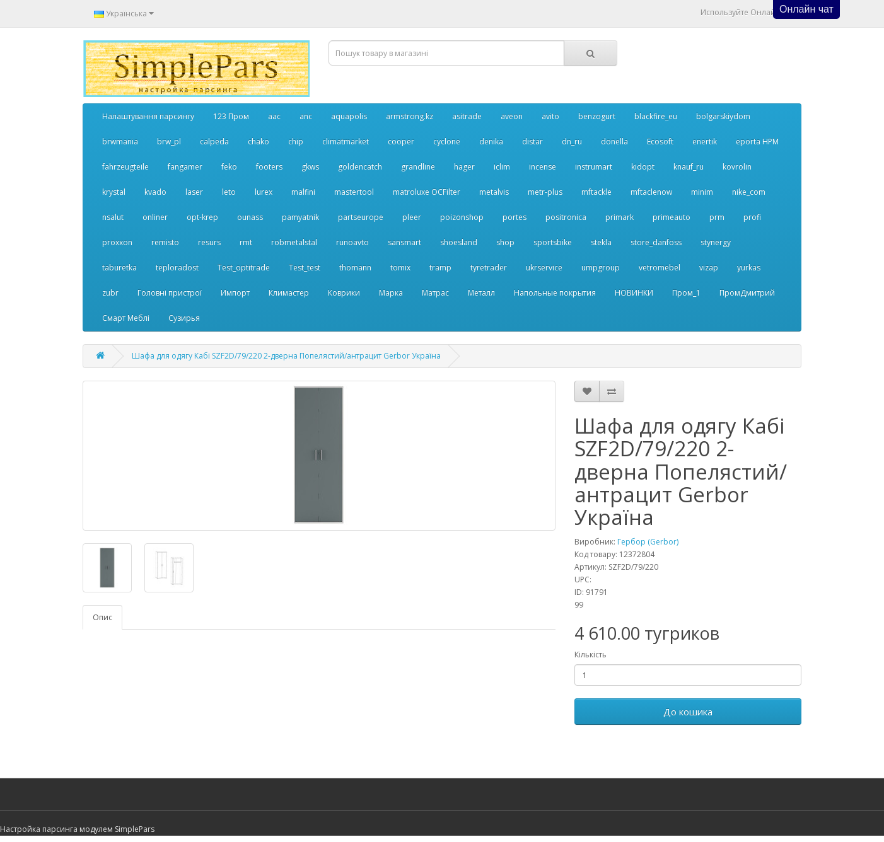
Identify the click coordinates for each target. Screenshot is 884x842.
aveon (512, 116)
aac (274, 116)
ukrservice (544, 267)
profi (752, 217)
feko (229, 166)
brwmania (120, 141)
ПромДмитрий (747, 292)
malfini (303, 192)
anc (306, 116)
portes (514, 217)
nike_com (748, 192)
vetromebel (659, 267)
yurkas (748, 267)
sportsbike (552, 242)
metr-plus (545, 192)
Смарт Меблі (125, 318)
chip (295, 141)
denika (491, 141)
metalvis (494, 192)
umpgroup (600, 267)
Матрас (435, 292)
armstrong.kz (409, 116)
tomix (400, 267)
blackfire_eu (655, 116)
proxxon (117, 242)
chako (258, 141)
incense (542, 166)
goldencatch (360, 166)
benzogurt (596, 116)
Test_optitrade (244, 267)
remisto (165, 242)
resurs (209, 242)
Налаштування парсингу (148, 116)
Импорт (235, 292)
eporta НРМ (757, 141)
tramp (440, 267)
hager (464, 166)
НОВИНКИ (634, 292)
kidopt (642, 166)
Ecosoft (660, 141)
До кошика (687, 711)
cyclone (446, 141)
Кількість (590, 654)
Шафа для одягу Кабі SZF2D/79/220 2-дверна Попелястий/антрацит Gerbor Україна (286, 355)
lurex (263, 192)
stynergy (716, 242)
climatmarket (345, 141)
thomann (355, 267)
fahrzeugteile (125, 166)
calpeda (214, 141)
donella (614, 141)
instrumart (593, 166)
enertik (704, 141)
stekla (601, 242)
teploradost (177, 267)
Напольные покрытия (555, 292)
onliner (155, 217)
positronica (565, 217)
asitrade (467, 116)
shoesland (458, 242)
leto (229, 192)
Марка (391, 292)
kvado (155, 192)
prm (716, 217)
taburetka (119, 267)
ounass (250, 217)
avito (550, 116)
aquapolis (349, 116)
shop (505, 242)
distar (532, 141)
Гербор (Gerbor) (647, 541)
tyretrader (488, 267)
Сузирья (184, 318)
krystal (113, 192)
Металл (481, 292)
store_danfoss (656, 242)
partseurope (360, 217)
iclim (502, 166)
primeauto (671, 217)
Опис (102, 617)
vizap (708, 267)
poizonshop (462, 217)
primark (619, 217)
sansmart (404, 242)
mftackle (596, 192)
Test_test (304, 267)
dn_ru (572, 141)
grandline (418, 166)
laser (194, 192)
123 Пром (231, 116)
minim (702, 192)
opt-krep (202, 217)
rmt (246, 242)
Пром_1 (686, 292)
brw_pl (169, 141)
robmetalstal (294, 242)
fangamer (185, 166)
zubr (110, 292)
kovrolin (737, 166)
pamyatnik (300, 217)
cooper (401, 141)
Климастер (289, 292)
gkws (310, 166)
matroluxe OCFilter (426, 192)
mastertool (354, 192)
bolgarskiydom (723, 116)
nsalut (113, 217)
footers (269, 166)
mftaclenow (651, 192)
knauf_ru (688, 166)
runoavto (352, 242)
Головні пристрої (169, 292)
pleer (411, 217)
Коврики (344, 292)
